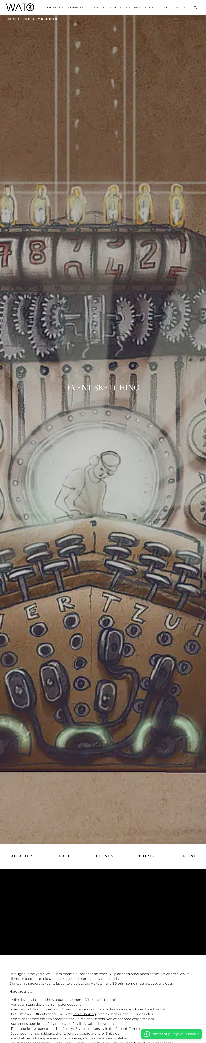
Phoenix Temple (128, 1034)
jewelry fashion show (37, 1005)
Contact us (169, 7)
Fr (186, 7)
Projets (28, 19)
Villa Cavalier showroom (95, 1029)
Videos (115, 7)
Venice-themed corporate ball (129, 1024)
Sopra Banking (84, 1019)
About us (55, 7)
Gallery (133, 7)
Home (12, 19)
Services (75, 7)
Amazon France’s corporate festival (88, 1014)
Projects (96, 7)
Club (149, 7)
